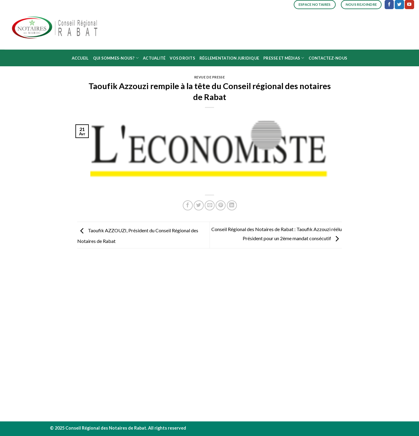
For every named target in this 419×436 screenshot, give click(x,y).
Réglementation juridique (229, 58)
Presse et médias (283, 58)
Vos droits (182, 58)
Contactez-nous (328, 58)
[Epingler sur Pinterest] (221, 205)
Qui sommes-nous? (116, 58)
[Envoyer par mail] (210, 205)
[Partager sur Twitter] (199, 205)
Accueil (80, 58)
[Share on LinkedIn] (232, 205)
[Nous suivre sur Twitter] (399, 4)
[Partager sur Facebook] (188, 205)
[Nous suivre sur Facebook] (389, 4)
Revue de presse (209, 77)
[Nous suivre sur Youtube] (409, 4)
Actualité (154, 58)
